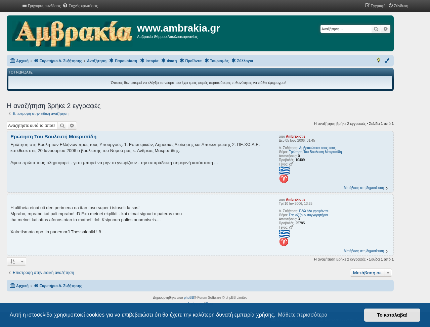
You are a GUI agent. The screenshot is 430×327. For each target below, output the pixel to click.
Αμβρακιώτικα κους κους (317, 148)
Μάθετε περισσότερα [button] (303, 315)
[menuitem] (80, 6)
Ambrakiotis (295, 136)
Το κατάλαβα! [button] (392, 315)
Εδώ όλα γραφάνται (313, 211)
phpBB (189, 297)
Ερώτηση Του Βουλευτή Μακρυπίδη (315, 152)
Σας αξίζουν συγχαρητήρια (308, 215)
